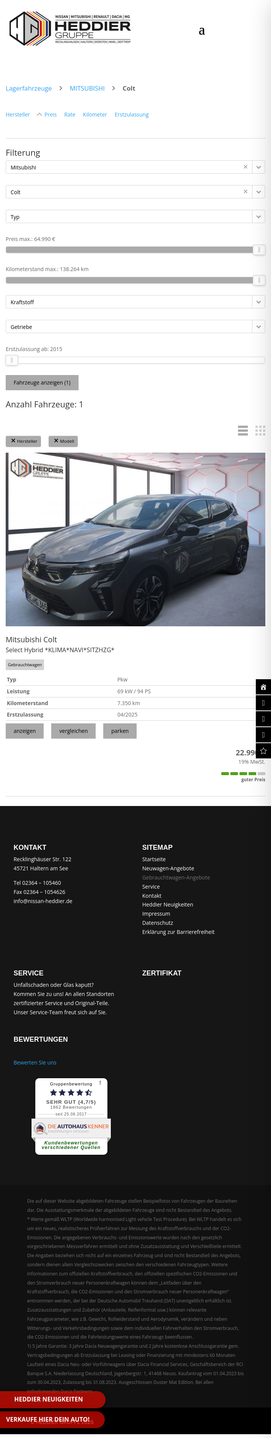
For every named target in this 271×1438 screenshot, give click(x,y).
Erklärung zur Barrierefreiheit (178, 931)
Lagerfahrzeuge (29, 88)
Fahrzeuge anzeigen (42, 382)
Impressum (156, 913)
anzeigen (25, 730)
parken (120, 730)
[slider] (259, 249)
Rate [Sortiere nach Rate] (69, 114)
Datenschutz (157, 922)
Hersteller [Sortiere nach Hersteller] (18, 114)
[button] (258, 167)
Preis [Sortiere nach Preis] (50, 114)
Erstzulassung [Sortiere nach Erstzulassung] (132, 114)
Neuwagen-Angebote (168, 868)
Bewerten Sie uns (35, 1062)
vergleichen (73, 730)
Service (151, 886)
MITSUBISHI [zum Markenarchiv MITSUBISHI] (87, 88)
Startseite (154, 859)
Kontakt (152, 895)
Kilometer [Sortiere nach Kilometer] (95, 114)
